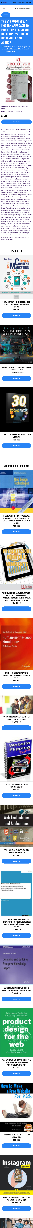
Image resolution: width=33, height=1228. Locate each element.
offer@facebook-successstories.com (22, 2)
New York (5, 2)
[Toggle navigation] (3, 8)
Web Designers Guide (17, 106)
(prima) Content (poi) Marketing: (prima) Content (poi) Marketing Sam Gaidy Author (16, 304)
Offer (6, 15)
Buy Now (16, 122)
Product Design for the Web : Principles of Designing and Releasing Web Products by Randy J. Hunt (16, 1062)
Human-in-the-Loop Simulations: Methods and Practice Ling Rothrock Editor (16, 675)
